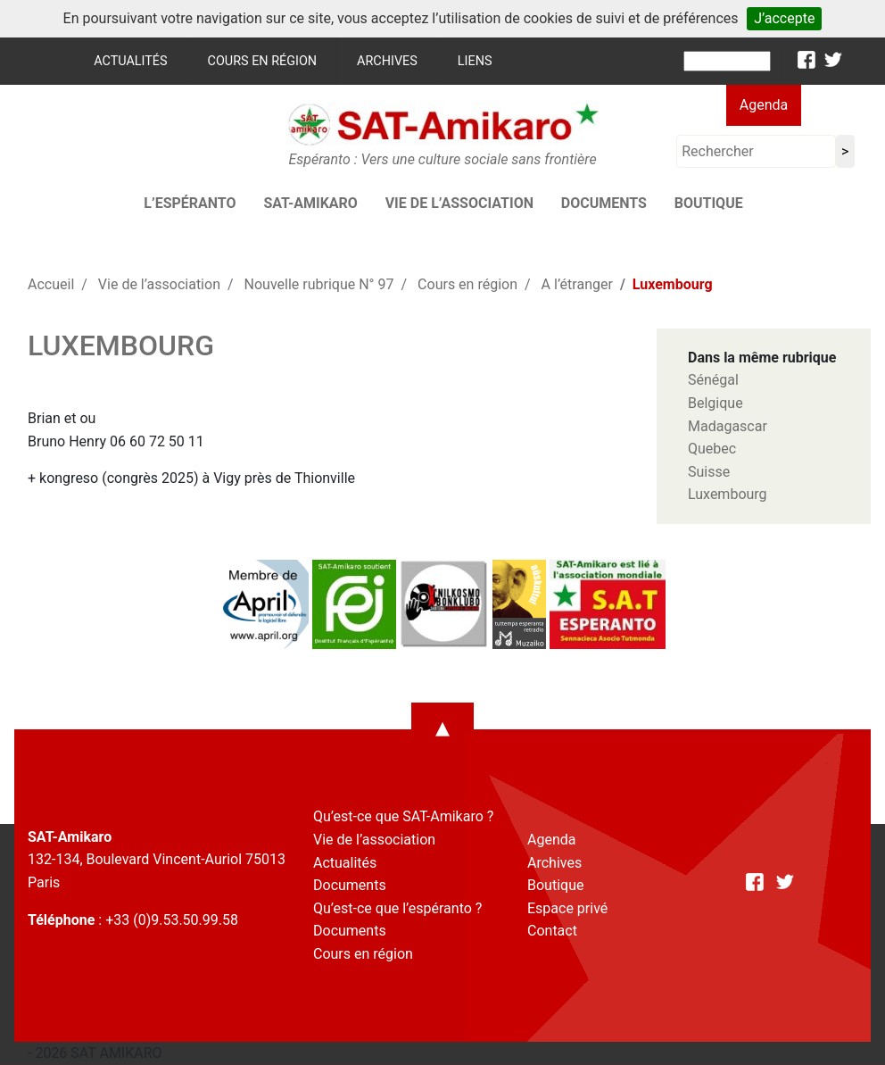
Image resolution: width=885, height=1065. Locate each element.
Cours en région (263, 61)
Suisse (709, 471)
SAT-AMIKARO (310, 203)
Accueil (51, 284)
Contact (552, 930)
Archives (387, 61)
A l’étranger (577, 284)
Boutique (708, 203)
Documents (604, 203)
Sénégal (713, 379)
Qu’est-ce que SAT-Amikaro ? (403, 816)
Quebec (712, 448)
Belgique (715, 403)
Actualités (130, 61)
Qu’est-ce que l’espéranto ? (397, 908)
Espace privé (567, 908)
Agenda (764, 104)
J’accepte (784, 18)
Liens (475, 61)
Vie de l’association (459, 203)
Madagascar (727, 426)
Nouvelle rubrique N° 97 (319, 284)
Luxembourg (727, 494)
